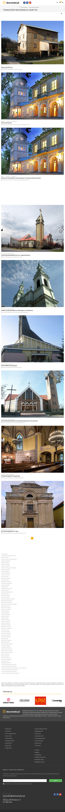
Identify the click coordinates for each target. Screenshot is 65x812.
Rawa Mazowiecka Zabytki (8, 599)
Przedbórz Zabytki (6, 637)
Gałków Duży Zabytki (6, 650)
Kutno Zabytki (5, 576)
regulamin (19, 783)
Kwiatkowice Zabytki (6, 583)
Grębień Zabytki (5, 612)
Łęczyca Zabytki (5, 597)
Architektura (14, 121)
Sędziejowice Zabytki (6, 588)
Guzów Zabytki (5, 630)
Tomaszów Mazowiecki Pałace (9, 666)
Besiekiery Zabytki (6, 624)
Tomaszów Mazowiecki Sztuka (9, 671)
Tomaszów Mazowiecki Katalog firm (10, 673)
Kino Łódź (8, 731)
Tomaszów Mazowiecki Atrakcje (9, 669)
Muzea (2, 66)
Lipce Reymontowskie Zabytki (9, 604)
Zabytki (3, 121)
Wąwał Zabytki (5, 571)
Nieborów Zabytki (5, 578)
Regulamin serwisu (40, 762)
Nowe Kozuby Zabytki (6, 643)
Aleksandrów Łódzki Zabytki (8, 555)
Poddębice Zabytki (6, 581)
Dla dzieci (8, 66)
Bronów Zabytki (5, 654)
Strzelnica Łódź (39, 740)
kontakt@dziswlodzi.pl (14, 796)
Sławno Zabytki (5, 616)
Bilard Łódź (8, 745)
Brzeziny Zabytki (5, 564)
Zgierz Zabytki (5, 557)
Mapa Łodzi (8, 728)
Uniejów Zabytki (5, 585)
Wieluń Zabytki (5, 611)
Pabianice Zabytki (5, 561)
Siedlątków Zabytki (6, 662)
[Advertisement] (31, 16)
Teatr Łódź (38, 745)
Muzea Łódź (38, 743)
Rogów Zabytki (5, 562)
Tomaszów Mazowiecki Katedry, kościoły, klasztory (14, 668)
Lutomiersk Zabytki (6, 633)
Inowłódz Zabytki (5, 573)
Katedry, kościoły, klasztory (7, 253)
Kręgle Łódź (8, 748)
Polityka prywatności (40, 757)
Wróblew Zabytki (5, 595)
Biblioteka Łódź (39, 731)
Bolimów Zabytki (5, 605)
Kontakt (37, 750)
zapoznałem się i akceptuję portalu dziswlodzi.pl (17, 783)
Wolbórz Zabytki (5, 569)
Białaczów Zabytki (6, 626)
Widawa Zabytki (5, 642)
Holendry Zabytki (5, 645)
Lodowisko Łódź (39, 736)
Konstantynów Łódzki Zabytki (9, 559)
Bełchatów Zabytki (6, 607)
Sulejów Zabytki (5, 619)
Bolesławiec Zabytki (6, 628)
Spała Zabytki (4, 618)
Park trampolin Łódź (10, 733)
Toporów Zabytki (5, 614)
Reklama (37, 752)
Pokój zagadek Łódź (40, 738)
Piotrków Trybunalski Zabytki (8, 567)
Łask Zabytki (4, 586)
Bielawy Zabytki (5, 656)
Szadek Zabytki (5, 590)
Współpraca (38, 754)
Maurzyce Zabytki (5, 657)
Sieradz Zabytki (5, 593)
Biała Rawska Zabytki (6, 600)
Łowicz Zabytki (5, 580)
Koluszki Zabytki (5, 566)
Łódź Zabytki (4, 554)
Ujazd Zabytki (4, 638)
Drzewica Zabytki (5, 631)
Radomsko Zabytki (6, 609)
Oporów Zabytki (5, 574)
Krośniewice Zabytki (6, 659)
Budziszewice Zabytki (6, 649)
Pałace (8, 121)
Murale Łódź (8, 743)
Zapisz (55, 780)
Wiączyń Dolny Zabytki (7, 652)
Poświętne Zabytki (6, 647)
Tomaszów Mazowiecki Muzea (8, 664)
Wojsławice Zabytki (6, 640)
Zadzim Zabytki (5, 661)
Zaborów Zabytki (5, 621)
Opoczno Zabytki (5, 635)
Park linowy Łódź (9, 740)
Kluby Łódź (38, 733)
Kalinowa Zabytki (5, 623)
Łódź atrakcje (8, 738)
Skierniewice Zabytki (6, 602)
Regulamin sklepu (39, 759)
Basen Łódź (8, 736)
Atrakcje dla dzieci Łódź (41, 728)
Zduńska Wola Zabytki (7, 592)
